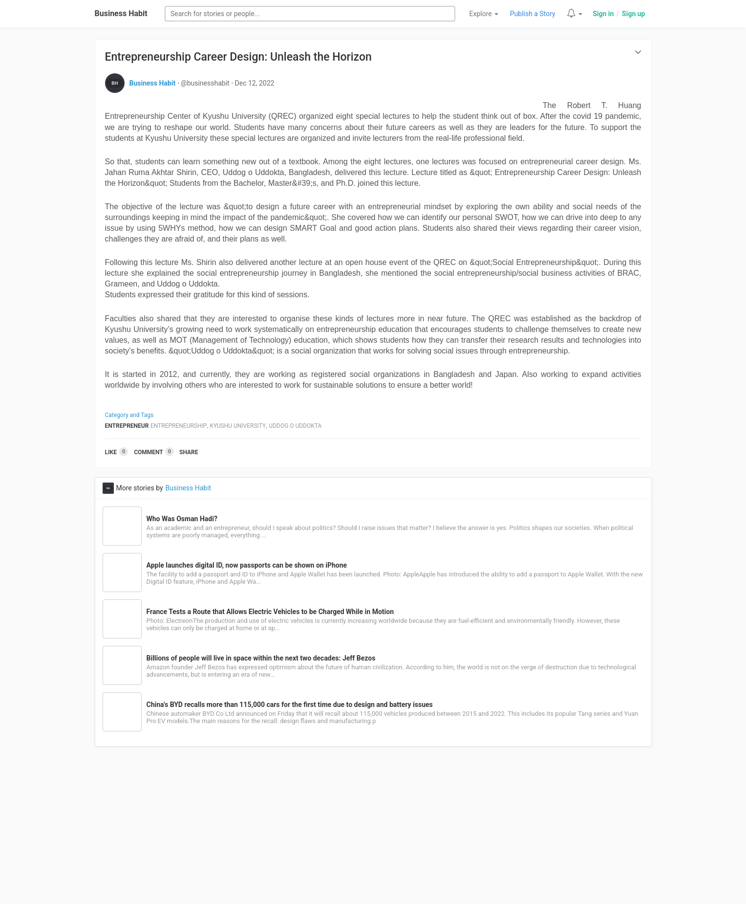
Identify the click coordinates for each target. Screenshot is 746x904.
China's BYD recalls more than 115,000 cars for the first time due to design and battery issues (290, 704)
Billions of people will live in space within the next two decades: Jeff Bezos (261, 658)
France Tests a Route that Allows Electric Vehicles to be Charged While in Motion (270, 612)
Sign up (633, 14)
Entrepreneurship (178, 425)
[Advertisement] (373, 830)
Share (188, 452)
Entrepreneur (127, 425)
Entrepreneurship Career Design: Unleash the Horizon (238, 57)
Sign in (603, 14)
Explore (484, 14)
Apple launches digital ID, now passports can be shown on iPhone (247, 565)
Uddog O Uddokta (295, 425)
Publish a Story (532, 14)
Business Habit (121, 13)
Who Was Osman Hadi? (182, 519)
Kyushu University (238, 425)
